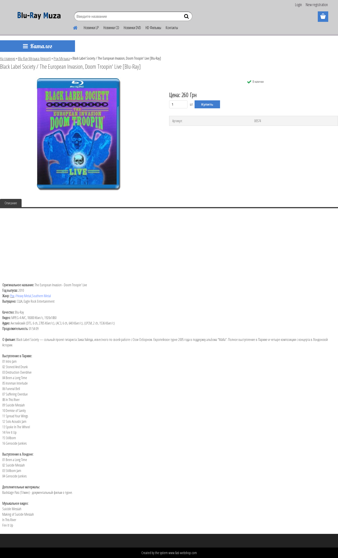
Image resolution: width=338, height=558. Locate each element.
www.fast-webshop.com (182, 552)
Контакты (172, 27)
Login (298, 4)
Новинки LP (91, 27)
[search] (187, 17)
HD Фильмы (153, 27)
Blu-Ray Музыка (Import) (34, 58)
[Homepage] (73, 27)
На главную (7, 58)
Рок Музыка (62, 58)
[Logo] (38, 16)
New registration (317, 4)
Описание (11, 202)
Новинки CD (111, 27)
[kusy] (178, 104)
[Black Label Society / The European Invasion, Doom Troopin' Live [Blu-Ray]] (78, 78)
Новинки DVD (132, 27)
